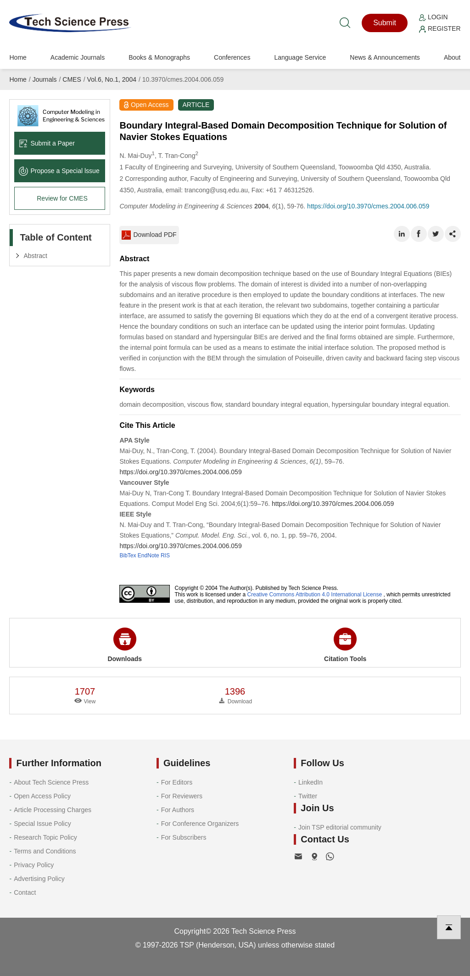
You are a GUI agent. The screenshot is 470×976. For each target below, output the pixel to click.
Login (433, 17)
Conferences (232, 57)
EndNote (148, 555)
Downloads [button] (124, 645)
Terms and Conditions (45, 851)
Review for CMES (62, 198)
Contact (25, 892)
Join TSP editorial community (339, 827)
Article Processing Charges (52, 809)
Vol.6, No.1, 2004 (111, 79)
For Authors (177, 809)
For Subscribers (184, 837)
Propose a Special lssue (59, 170)
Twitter (307, 796)
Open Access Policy (42, 796)
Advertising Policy (39, 878)
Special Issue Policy (42, 823)
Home (17, 57)
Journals (45, 79)
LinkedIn (310, 782)
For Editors (176, 782)
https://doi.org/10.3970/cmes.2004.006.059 (368, 206)
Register (439, 28)
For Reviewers (181, 796)
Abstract (35, 255)
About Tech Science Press (51, 782)
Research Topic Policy (45, 837)
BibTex (127, 555)
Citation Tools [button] (345, 645)
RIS (165, 555)
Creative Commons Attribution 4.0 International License (314, 594)
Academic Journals (77, 57)
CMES (71, 79)
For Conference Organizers (200, 823)
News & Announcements (385, 57)
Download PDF (149, 235)
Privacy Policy (34, 865)
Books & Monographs (159, 57)
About (452, 57)
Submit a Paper (47, 143)
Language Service (300, 57)
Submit (384, 23)
